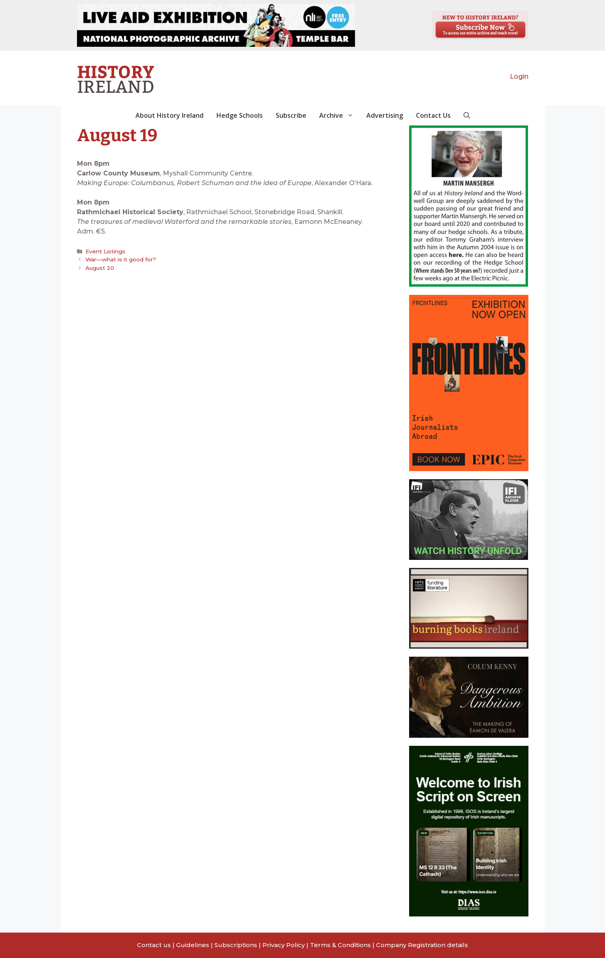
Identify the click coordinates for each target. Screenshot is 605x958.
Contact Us (433, 115)
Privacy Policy (283, 945)
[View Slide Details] (216, 25)
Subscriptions (235, 945)
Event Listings (105, 251)
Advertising (384, 115)
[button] (466, 115)
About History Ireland (169, 115)
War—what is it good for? (120, 259)
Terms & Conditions (340, 945)
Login (519, 76)
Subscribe (291, 115)
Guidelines (192, 945)
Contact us (154, 945)
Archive (339, 115)
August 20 (99, 268)
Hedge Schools (239, 115)
